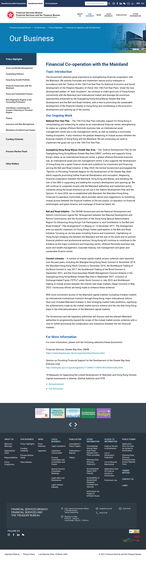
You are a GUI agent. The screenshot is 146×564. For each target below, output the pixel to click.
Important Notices (12, 559)
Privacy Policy (29, 559)
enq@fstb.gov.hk (105, 514)
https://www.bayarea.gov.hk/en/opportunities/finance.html (75, 353)
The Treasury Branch (51, 3)
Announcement (56, 384)
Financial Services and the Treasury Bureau (13, 3)
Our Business (39, 28)
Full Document (56, 388)
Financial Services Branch (35, 3)
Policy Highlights (56, 28)
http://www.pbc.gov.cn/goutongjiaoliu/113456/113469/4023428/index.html (84, 367)
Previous (9, 427)
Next (136, 427)
